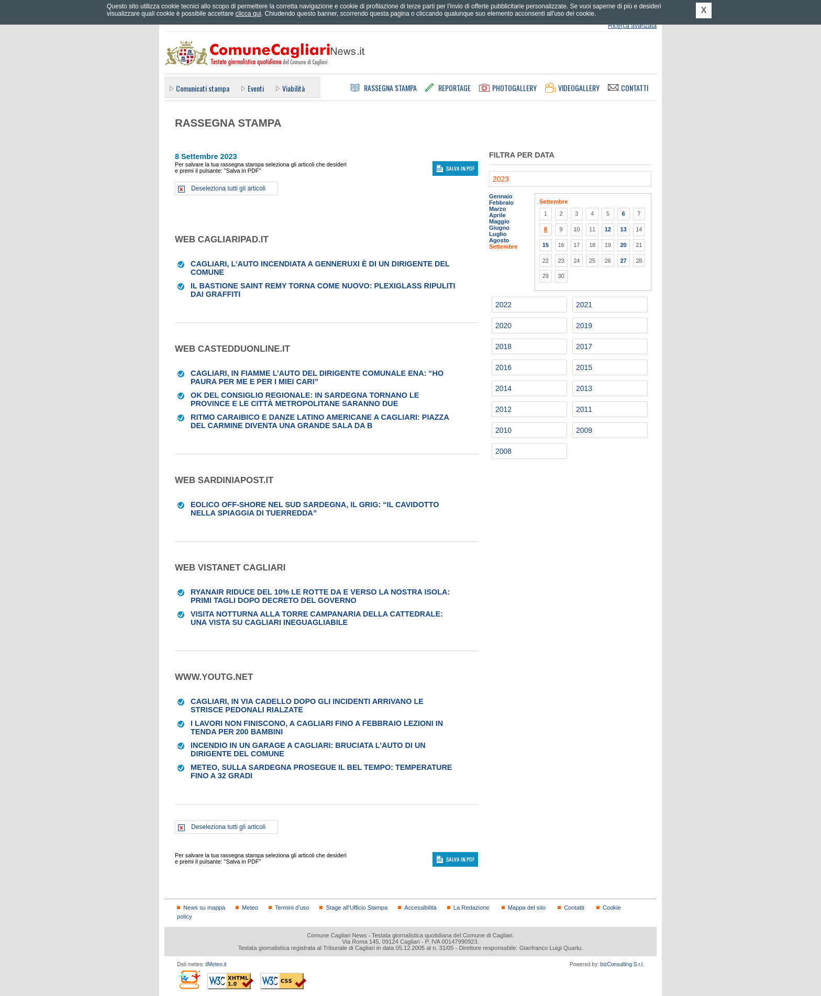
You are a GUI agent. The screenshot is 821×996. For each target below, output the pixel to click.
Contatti (574, 907)
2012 (503, 409)
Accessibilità (420, 907)
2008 (503, 451)
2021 (584, 304)
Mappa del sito (527, 907)
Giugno (499, 228)
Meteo (250, 907)
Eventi (256, 88)
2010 (503, 430)
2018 (503, 346)
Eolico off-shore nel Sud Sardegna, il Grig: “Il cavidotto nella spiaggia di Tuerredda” (315, 508)
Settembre (503, 246)
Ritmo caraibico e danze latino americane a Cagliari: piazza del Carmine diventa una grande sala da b (320, 421)
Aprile (497, 215)
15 (545, 245)
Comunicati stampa (202, 88)
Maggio (499, 221)
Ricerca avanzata (632, 25)
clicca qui (248, 13)
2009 (584, 430)
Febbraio (501, 202)
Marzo (497, 209)
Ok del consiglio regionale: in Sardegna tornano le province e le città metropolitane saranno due (305, 399)
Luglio (497, 234)
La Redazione (471, 907)
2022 (503, 304)
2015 (584, 367)
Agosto (499, 240)
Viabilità (293, 88)
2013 (584, 388)
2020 (503, 325)
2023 (501, 179)
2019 (584, 325)
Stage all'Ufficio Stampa (356, 907)
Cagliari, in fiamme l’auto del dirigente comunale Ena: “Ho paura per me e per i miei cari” (317, 377)
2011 (584, 409)
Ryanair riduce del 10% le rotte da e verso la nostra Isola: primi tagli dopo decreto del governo (320, 596)
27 (623, 261)
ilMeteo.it (215, 964)
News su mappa (204, 907)
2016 (503, 367)
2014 (503, 388)
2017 (584, 346)
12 (608, 229)
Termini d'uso (292, 907)
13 (623, 229)
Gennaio (501, 196)
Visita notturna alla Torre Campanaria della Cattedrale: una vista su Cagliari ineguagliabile (317, 618)
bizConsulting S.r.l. (622, 964)
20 (623, 245)
